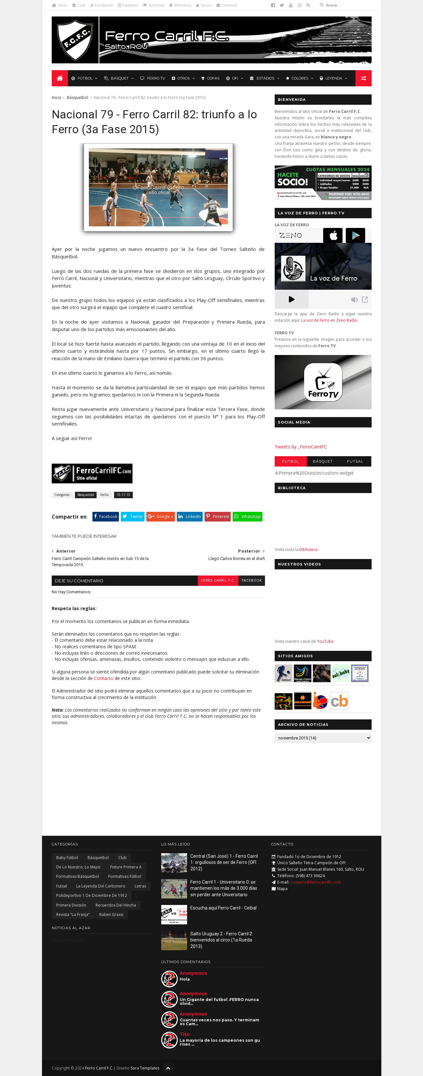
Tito (184, 1034)
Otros (181, 78)
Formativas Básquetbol (77, 876)
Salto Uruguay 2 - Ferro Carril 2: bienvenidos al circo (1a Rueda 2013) (221, 940)
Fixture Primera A (126, 867)
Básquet (116, 78)
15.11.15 (123, 494)
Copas (210, 78)
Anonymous (193, 973)
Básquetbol (77, 97)
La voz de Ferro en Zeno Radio (329, 320)
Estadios (262, 78)
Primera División (71, 905)
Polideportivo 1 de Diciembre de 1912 (91, 895)
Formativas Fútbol (124, 876)
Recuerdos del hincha (116, 905)
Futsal (355, 461)
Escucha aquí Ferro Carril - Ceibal (223, 907)
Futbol (290, 461)
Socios (204, 5)
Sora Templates (145, 1068)
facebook (252, 580)
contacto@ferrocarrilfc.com (315, 882)
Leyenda (331, 78)
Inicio (59, 5)
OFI (232, 78)
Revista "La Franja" (73, 914)
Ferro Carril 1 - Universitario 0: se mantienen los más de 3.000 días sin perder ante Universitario (223, 888)
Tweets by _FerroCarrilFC (301, 447)
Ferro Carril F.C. (218, 580)
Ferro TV (152, 78)
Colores (297, 78)
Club (79, 5)
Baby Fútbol (67, 857)
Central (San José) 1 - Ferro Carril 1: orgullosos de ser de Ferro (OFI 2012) (224, 862)
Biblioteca (180, 5)
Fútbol (81, 78)
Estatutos (128, 5)
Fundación (101, 5)
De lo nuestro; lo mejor (78, 867)
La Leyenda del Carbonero (100, 886)
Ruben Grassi (111, 914)
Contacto (227, 5)
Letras (140, 886)
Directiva (153, 5)
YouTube (325, 641)
